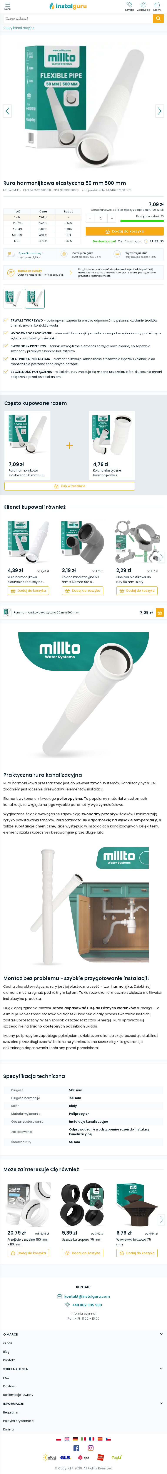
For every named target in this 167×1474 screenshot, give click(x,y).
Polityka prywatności (18, 1421)
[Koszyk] (157, 6)
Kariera (8, 1429)
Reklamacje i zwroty (18, 1395)
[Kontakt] (130, 6)
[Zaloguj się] (143, 6)
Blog (6, 1351)
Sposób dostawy (31, 253)
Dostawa (10, 1386)
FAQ (6, 1378)
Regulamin (11, 1412)
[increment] (90, 218)
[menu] (8, 6)
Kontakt (9, 1360)
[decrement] (111, 218)
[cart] (69, 486)
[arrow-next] (161, 557)
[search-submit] (158, 18)
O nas (7, 1343)
